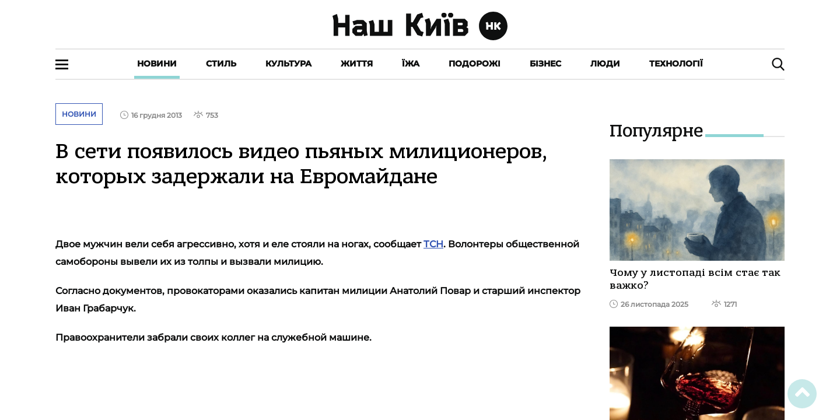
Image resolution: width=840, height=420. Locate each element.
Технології (676, 63)
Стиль (221, 63)
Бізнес (545, 63)
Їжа (410, 63)
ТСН (433, 244)
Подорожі (475, 63)
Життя (357, 63)
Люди (605, 63)
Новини (157, 63)
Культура (288, 63)
